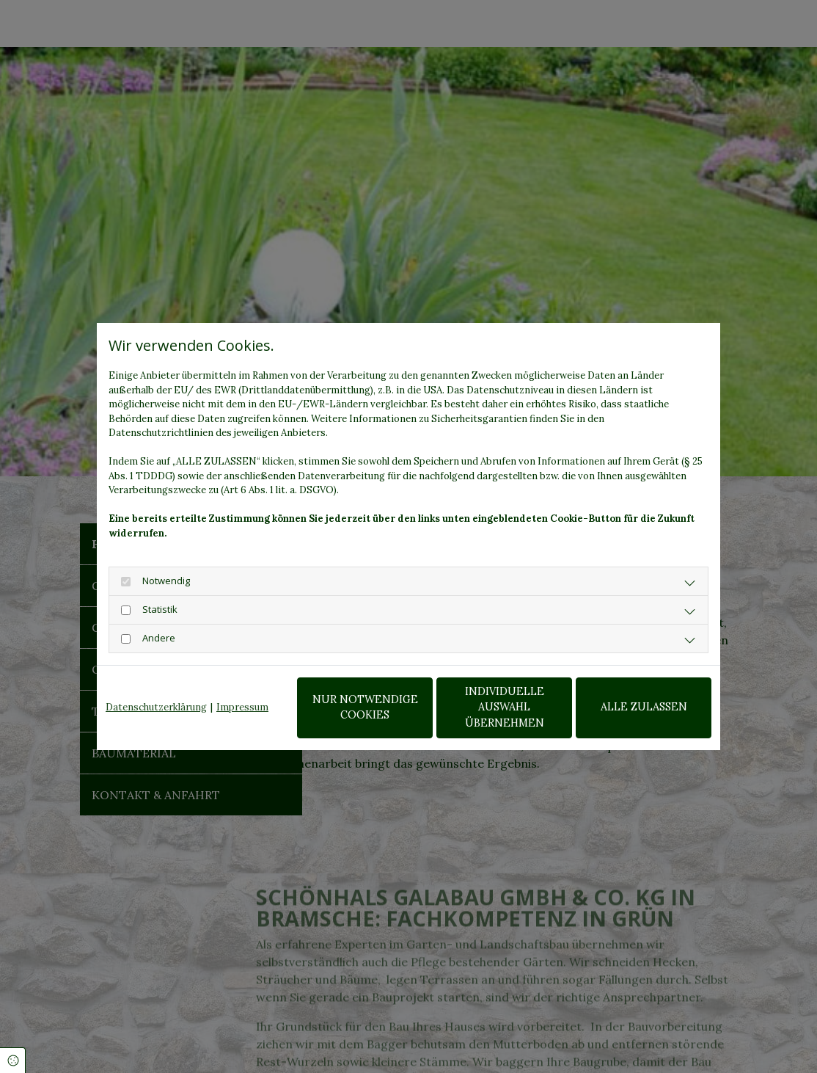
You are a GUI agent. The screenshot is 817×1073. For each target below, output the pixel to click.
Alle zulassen (644, 706)
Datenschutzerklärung (156, 707)
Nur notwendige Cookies (365, 707)
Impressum (242, 707)
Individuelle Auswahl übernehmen (504, 707)
